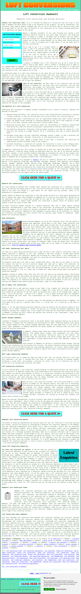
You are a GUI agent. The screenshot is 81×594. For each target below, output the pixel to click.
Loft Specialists (22, 558)
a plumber (33, 542)
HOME (55, 9)
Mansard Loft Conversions (52, 561)
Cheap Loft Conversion (46, 552)
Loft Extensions (52, 558)
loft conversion (73, 35)
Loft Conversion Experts (19, 556)
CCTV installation (60, 546)
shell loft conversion (30, 73)
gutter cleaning (71, 544)
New (18, 579)
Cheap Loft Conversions (64, 551)
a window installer (16, 546)
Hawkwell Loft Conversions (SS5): (14, 23)
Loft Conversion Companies (20, 560)
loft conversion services (22, 511)
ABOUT (64, 9)
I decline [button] (52, 589)
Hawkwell (36, 159)
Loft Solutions (50, 551)
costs (54, 33)
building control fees (35, 58)
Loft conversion (7, 159)
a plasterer (39, 546)
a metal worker (47, 540)
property (17, 26)
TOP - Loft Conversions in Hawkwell (14, 566)
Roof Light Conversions (38, 558)
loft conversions (29, 95)
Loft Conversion (11, 579)
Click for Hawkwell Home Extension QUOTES (26, 245)
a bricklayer (14, 542)
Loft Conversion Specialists (33, 551)
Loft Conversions (63, 552)
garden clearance (50, 544)
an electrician (56, 538)
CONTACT (69, 9)
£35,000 (48, 40)
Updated (22, 579)
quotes (42, 423)
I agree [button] (46, 589)
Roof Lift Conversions (55, 554)
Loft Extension (69, 554)
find (7, 517)
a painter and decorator (58, 542)
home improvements (26, 540)
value (71, 63)
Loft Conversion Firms (14, 551)
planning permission (71, 28)
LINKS (59, 9)
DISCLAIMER (75, 9)
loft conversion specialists (31, 491)
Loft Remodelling (57, 556)
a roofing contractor (26, 544)
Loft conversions (17, 68)
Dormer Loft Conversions (26, 552)
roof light (75, 357)
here (9, 535)
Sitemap (3, 579)
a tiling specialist (70, 540)
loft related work (35, 507)
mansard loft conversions (50, 187)
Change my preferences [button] (61, 589)
